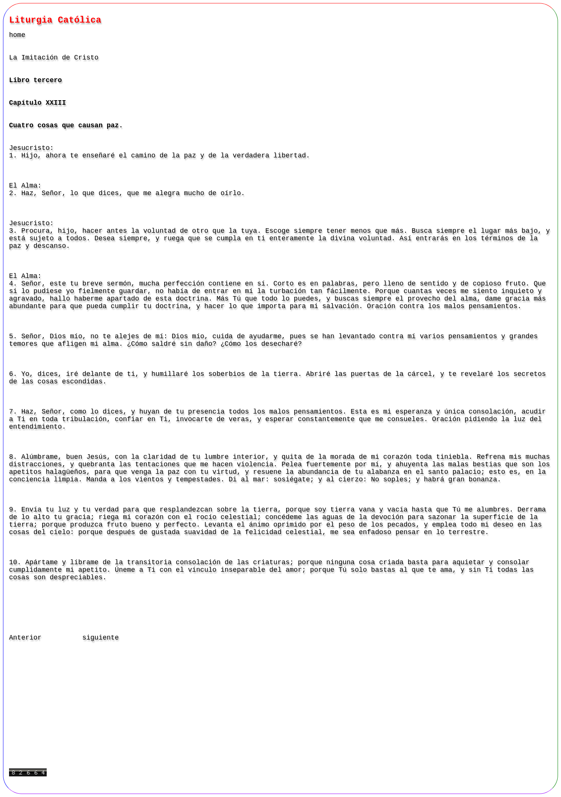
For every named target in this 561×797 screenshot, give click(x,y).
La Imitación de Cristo (54, 57)
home (17, 35)
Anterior (25, 637)
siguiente (100, 637)
